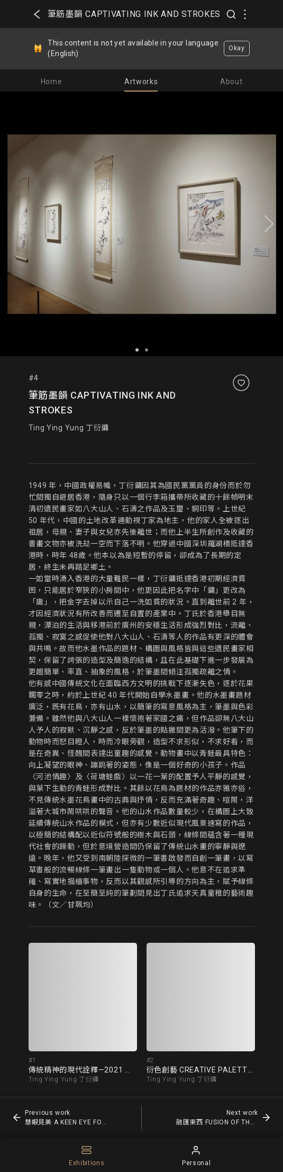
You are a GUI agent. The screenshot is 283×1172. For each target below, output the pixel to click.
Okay (237, 48)
